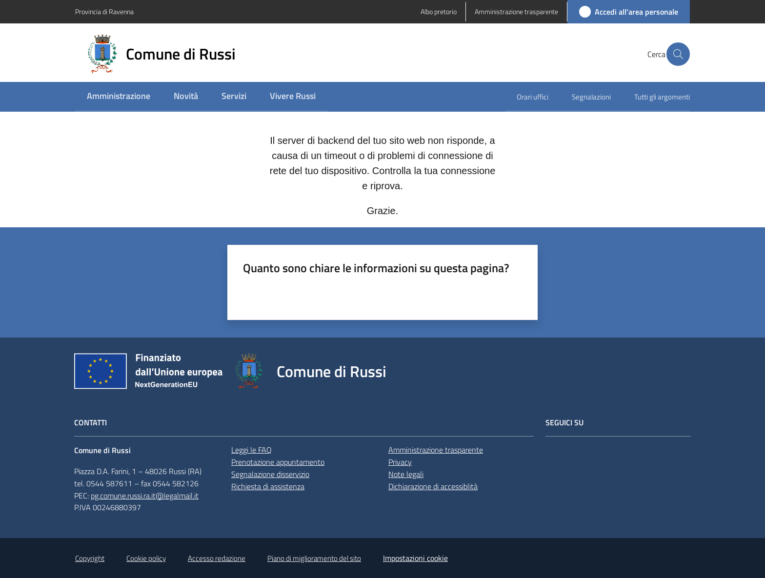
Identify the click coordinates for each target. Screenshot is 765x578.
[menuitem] (118, 97)
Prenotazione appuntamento (277, 462)
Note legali (405, 474)
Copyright (89, 558)
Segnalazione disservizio (270, 474)
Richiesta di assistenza (267, 486)
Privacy (400, 462)
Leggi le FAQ (251, 450)
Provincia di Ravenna (104, 11)
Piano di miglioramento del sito (314, 558)
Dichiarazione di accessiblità (433, 486)
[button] (678, 54)
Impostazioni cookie (415, 558)
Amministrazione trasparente (435, 450)
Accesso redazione (216, 558)
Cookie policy (146, 558)
